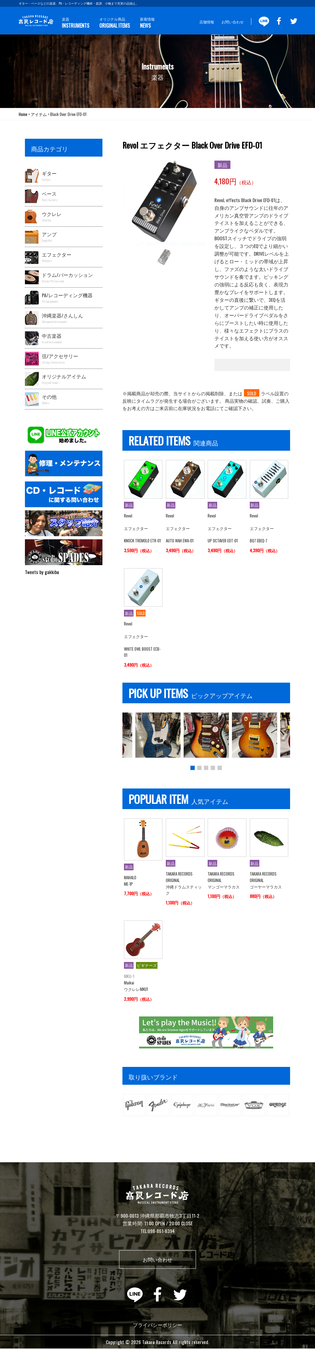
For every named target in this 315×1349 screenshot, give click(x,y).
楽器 (75, 23)
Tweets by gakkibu (42, 572)
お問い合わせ (232, 21)
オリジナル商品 (114, 23)
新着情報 (147, 23)
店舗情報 (206, 21)
